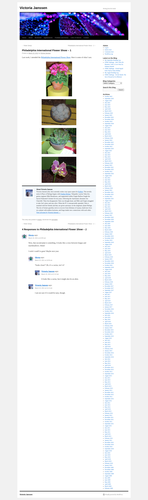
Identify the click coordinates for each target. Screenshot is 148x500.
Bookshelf (38, 38)
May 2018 (107, 276)
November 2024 (109, 119)
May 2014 (107, 363)
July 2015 (107, 340)
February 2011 (109, 438)
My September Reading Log (112, 60)
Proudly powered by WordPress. (114, 494)
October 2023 (108, 146)
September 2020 (109, 221)
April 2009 (108, 484)
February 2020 (109, 232)
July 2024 (107, 128)
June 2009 (107, 480)
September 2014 (109, 357)
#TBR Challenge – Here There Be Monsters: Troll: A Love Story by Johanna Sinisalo (114, 64)
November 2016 (109, 309)
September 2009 (109, 474)
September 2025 (109, 98)
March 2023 (108, 161)
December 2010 (109, 442)
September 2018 (109, 267)
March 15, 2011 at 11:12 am (50, 274)
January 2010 (108, 465)
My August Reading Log (112, 73)
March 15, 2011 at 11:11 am (43, 288)
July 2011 (107, 428)
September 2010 (109, 449)
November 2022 (109, 169)
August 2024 (108, 125)
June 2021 (107, 205)
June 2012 (107, 405)
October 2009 (108, 471)
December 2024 (109, 117)
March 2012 (108, 411)
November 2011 (109, 419)
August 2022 (108, 175)
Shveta (31, 235)
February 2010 (109, 463)
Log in (106, 48)
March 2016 (108, 323)
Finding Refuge (65, 194)
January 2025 (108, 115)
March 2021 (108, 211)
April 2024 (108, 134)
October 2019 (108, 240)
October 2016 (108, 311)
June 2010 (107, 455)
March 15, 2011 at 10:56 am (43, 260)
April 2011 (108, 434)
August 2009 (108, 476)
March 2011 (108, 436)
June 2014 (107, 361)
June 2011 (107, 430)
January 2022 (108, 190)
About (30, 38)
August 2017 (108, 292)
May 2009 (107, 482)
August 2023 (108, 150)
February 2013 (109, 388)
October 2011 (108, 421)
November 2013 (109, 369)
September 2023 (109, 148)
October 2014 (108, 355)
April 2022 (108, 184)
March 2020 (108, 230)
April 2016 (108, 321)
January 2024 (108, 140)
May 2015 (107, 344)
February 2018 (109, 282)
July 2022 (107, 178)
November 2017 (109, 288)
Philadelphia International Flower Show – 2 (82, 45)
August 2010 (108, 451)
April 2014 (108, 365)
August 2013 (108, 376)
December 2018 (109, 261)
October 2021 (108, 196)
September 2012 (109, 398)
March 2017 (108, 303)
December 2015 (109, 330)
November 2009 (109, 469)
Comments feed (109, 52)
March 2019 (108, 255)
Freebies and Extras (61, 38)
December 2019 (109, 236)
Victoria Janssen (33, 8)
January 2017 (108, 307)
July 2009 (107, 478)
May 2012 (107, 407)
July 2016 (107, 315)
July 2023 (107, 153)
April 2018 (108, 278)
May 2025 (107, 107)
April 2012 (108, 409)
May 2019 (107, 251)
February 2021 (109, 213)
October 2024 (108, 121)
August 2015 (108, 338)
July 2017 (107, 294)
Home (24, 38)
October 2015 (108, 334)
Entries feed (108, 50)
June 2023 (107, 155)
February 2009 (109, 488)
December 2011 (109, 417)
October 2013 (108, 371)
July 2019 (107, 246)
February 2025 (109, 113)
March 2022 (108, 186)
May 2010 (107, 457)
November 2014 (109, 353)
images (39, 219)
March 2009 (108, 486)
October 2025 (108, 96)
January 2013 (108, 390)
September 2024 (109, 123)
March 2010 (108, 461)
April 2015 (108, 346)
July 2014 (107, 359)
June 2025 (107, 105)
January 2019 (108, 259)
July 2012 (107, 403)
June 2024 (107, 130)
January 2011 (108, 440)
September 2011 (109, 424)
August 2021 (108, 200)
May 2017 (107, 298)
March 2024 (108, 136)
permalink (54, 219)
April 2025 (108, 109)
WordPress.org (109, 54)
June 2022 (107, 180)
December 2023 (109, 142)
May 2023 (107, 157)
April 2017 (108, 301)
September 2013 (109, 373)
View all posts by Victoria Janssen (48, 212)
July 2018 (107, 271)
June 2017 (107, 296)
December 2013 (109, 367)
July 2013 (107, 378)
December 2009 (109, 467)
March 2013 (108, 386)
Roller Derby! (27, 45)
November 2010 (109, 444)
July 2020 (107, 223)
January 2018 (108, 284)
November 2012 (109, 394)
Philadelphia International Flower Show (55, 57)
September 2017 (109, 290)
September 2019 (109, 242)
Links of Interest (76, 38)
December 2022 (109, 167)
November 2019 (109, 238)
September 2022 (109, 173)
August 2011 (108, 426)
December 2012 (109, 392)
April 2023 (108, 159)
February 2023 (109, 163)
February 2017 (109, 305)
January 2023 (108, 165)
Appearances (48, 38)
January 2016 (108, 328)
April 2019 (108, 253)
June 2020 (107, 225)
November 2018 (109, 263)
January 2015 (108, 351)
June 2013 (107, 380)
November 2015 (109, 332)
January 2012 (108, 415)
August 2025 (108, 100)
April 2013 (108, 384)
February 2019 (109, 257)
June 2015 (107, 342)
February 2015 (109, 348)
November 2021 (109, 194)
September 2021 (109, 198)
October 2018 (108, 265)
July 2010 (107, 453)
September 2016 (109, 313)
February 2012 (109, 413)
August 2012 (108, 401)
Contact (86, 38)
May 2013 (107, 382)
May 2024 (107, 132)
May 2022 (107, 182)
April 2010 (108, 459)
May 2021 (107, 207)
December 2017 (109, 286)
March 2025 (108, 111)
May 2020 (107, 228)
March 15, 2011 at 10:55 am (37, 238)
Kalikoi (80, 192)
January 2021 (108, 215)
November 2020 (109, 219)
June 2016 (107, 317)
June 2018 (107, 273)
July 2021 (107, 203)
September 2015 (109, 336)
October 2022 (108, 171)
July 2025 (107, 103)
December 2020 (109, 217)
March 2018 (108, 280)
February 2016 (109, 326)
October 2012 (108, 396)
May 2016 (107, 319)
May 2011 (107, 432)
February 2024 (109, 138)
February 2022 (109, 188)
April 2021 (108, 209)
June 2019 (107, 248)
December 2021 (109, 192)
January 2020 (108, 234)
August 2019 (108, 244)
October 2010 (108, 446)
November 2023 (109, 144)
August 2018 (108, 269)
